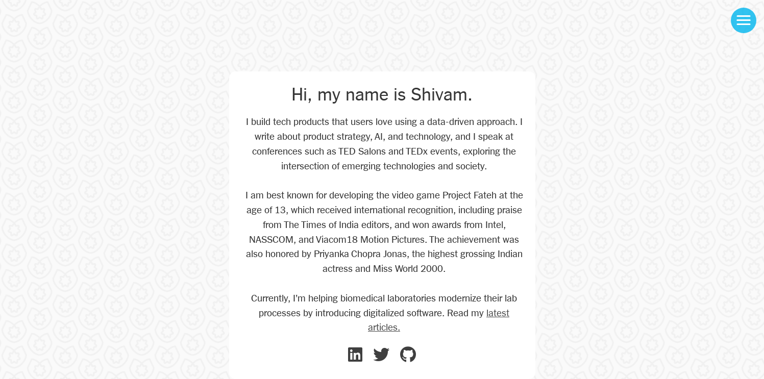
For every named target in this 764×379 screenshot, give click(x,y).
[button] (743, 20)
